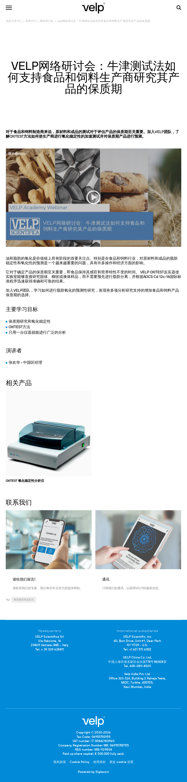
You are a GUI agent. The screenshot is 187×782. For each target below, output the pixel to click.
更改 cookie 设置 (121, 762)
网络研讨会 (47, 21)
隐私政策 (59, 762)
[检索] (178, 7)
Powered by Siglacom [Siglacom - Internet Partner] (93, 772)
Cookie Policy (79, 762)
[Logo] (93, 7)
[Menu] (9, 8)
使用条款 (99, 762)
